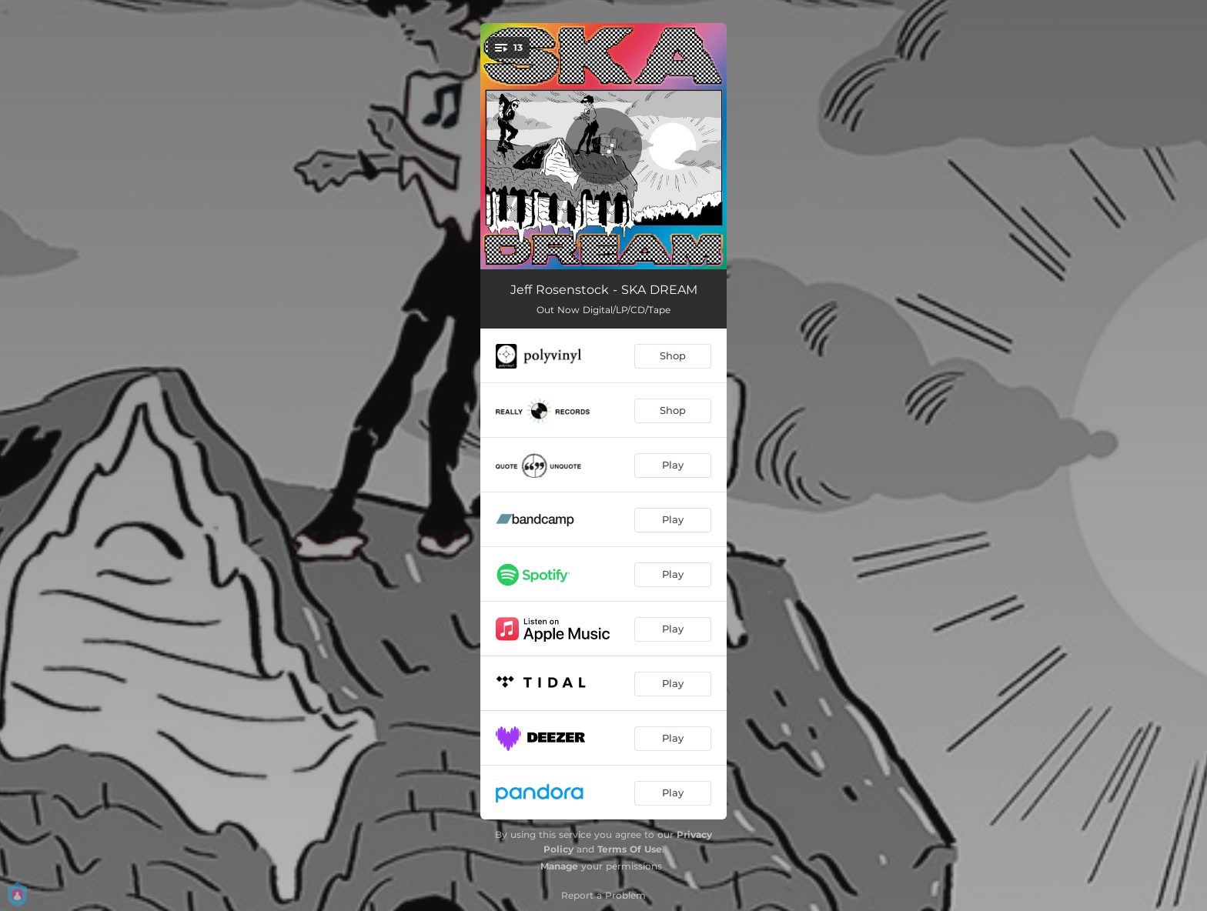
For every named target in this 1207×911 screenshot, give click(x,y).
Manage (559, 866)
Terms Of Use (629, 849)
